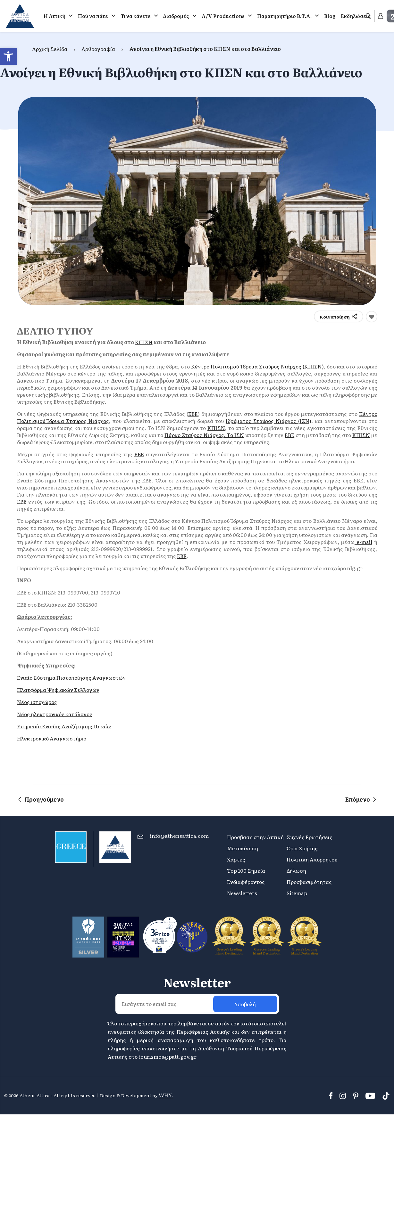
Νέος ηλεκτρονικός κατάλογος (54, 714)
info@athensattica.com (179, 835)
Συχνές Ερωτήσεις (309, 837)
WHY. (166, 1095)
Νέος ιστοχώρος (37, 702)
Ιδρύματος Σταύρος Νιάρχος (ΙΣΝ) (268, 420)
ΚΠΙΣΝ (144, 342)
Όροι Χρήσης (302, 848)
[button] (8, 56)
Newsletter (197, 982)
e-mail (363, 542)
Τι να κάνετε (136, 16)
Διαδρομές (176, 16)
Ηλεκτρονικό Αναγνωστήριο (51, 738)
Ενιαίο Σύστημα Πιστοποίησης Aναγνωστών (71, 677)
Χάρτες (236, 859)
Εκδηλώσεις (356, 16)
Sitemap (297, 893)
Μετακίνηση (242, 848)
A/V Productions (223, 16)
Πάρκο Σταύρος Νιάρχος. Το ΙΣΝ (204, 435)
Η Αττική (54, 16)
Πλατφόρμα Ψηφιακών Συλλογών (58, 689)
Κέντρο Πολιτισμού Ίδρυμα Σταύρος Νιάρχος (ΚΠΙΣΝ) (257, 366)
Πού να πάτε (93, 16)
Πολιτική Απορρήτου (312, 859)
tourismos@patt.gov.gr (167, 1056)
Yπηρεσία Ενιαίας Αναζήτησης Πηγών (64, 726)
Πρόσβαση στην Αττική (255, 837)
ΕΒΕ (193, 413)
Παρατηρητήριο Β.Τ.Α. (284, 16)
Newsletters (242, 893)
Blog (330, 16)
